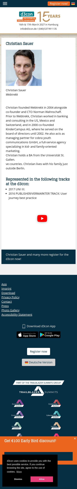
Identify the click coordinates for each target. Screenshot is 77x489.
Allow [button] (41, 479)
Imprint (6, 288)
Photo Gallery (10, 310)
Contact (6, 301)
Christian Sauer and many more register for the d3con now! (37, 257)
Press (5, 306)
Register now (38, 351)
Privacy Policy (10, 297)
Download (8, 293)
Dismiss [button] (18, 479)
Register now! (59, 3)
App (4, 284)
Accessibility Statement (16, 315)
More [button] (19, 471)
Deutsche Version (38, 362)
